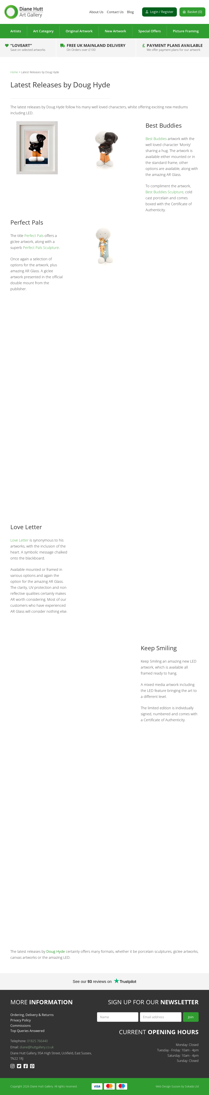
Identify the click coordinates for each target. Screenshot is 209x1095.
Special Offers (149, 31)
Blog (130, 12)
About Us (96, 12)
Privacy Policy (20, 1020)
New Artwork (115, 31)
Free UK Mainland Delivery (96, 47)
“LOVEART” (27, 47)
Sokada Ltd (192, 1086)
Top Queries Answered (27, 1031)
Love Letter (19, 540)
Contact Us (115, 12)
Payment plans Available (175, 47)
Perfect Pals (34, 235)
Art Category (43, 31)
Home (14, 72)
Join (191, 1017)
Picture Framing (186, 31)
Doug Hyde (55, 951)
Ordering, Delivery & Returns (32, 1015)
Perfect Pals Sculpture (41, 247)
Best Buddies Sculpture (164, 191)
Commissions (20, 1025)
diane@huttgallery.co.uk (37, 1047)
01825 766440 (37, 1041)
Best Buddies (156, 138)
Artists (15, 31)
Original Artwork (79, 31)
